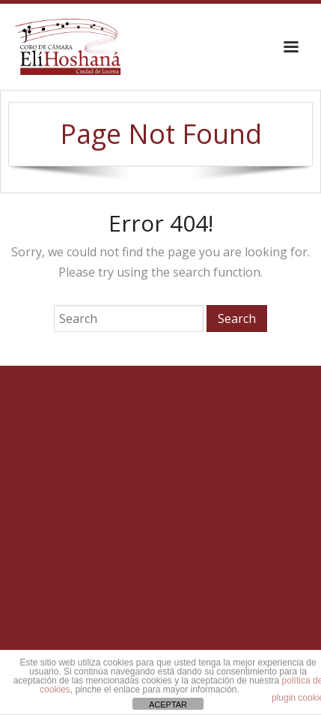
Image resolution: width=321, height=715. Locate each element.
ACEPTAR (168, 704)
